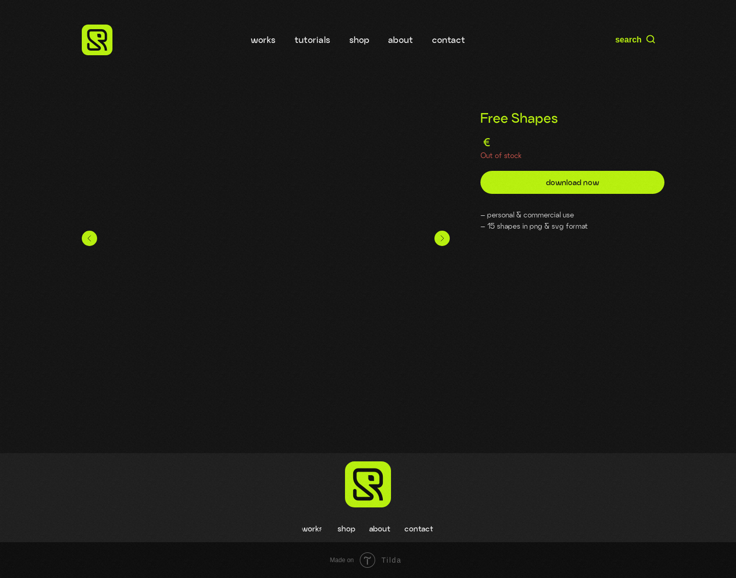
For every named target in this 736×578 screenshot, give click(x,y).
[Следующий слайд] (442, 238)
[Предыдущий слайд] (89, 238)
